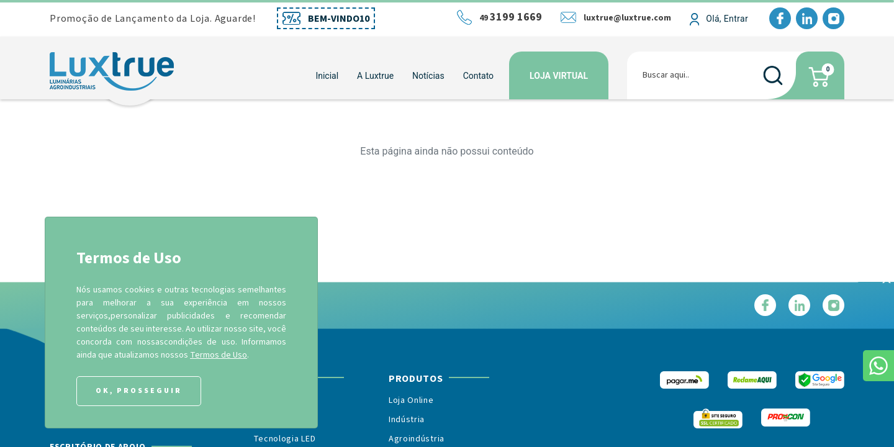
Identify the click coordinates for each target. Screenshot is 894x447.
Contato (478, 75)
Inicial (326, 75)
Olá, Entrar (727, 19)
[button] (375, 75)
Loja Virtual (559, 76)
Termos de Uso (218, 355)
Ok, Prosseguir (139, 391)
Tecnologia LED (284, 439)
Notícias (428, 75)
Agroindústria (417, 439)
